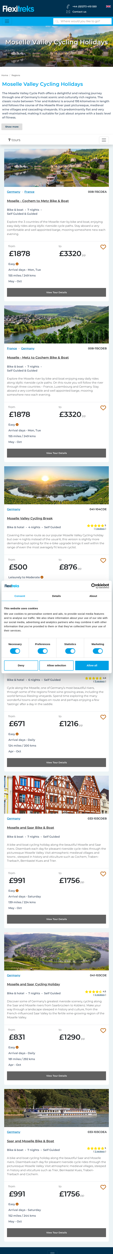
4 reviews (100, 994)
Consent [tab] (19, 595)
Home (4, 75)
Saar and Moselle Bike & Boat (30, 1141)
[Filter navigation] (104, 140)
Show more (12, 126)
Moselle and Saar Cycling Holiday (33, 984)
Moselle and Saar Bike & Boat (30, 828)
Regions (16, 75)
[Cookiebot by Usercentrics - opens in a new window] (93, 586)
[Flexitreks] (18, 8)
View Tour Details (56, 292)
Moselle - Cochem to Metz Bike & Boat (38, 201)
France (29, 191)
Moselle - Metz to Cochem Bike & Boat (38, 358)
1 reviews (100, 528)
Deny (21, 665)
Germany (13, 191)
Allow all (92, 665)
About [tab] (93, 595)
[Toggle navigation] (7, 21)
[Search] (82, 21)
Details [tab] (56, 595)
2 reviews (100, 1151)
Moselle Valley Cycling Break (30, 518)
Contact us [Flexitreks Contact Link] (79, 11)
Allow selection (56, 665)
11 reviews (100, 681)
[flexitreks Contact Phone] (88, 6)
